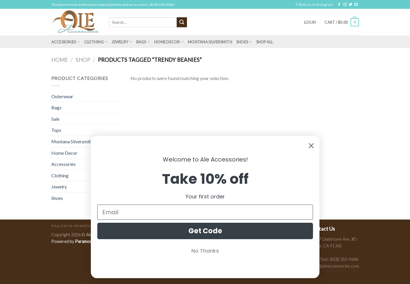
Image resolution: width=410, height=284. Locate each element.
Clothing (96, 42)
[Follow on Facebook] (339, 5)
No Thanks (205, 250)
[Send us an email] (356, 5)
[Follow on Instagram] (345, 5)
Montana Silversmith (210, 42)
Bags (143, 42)
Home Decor (169, 42)
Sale (55, 119)
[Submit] (182, 22)
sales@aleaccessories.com (334, 265)
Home (59, 60)
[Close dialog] (311, 145)
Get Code (205, 231)
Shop (83, 60)
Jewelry (122, 42)
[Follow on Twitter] (350, 5)
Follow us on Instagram (314, 4)
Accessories (65, 42)
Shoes (244, 42)
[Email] (205, 212)
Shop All (264, 42)
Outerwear (62, 96)
